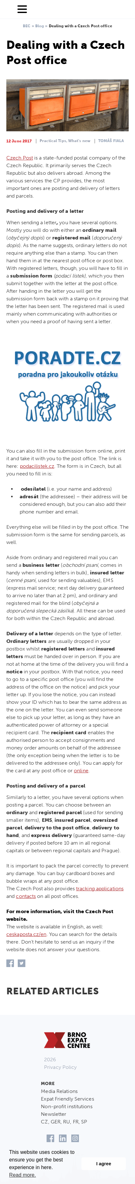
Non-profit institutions (66, 1106)
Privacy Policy (60, 1067)
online (81, 771)
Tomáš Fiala (111, 141)
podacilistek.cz (37, 466)
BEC (26, 26)
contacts (26, 896)
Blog (39, 26)
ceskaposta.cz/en (26, 934)
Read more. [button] (22, 1175)
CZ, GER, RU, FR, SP (64, 1122)
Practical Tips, (53, 141)
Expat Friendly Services (67, 1099)
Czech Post (19, 158)
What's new (79, 141)
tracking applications (100, 889)
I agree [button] (103, 1163)
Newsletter (53, 1114)
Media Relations (59, 1091)
